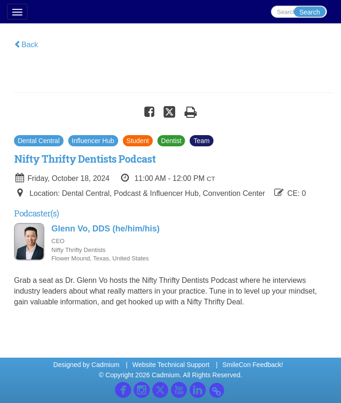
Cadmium (106, 364)
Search (309, 12)
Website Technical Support (170, 364)
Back (26, 45)
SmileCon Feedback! (252, 364)
